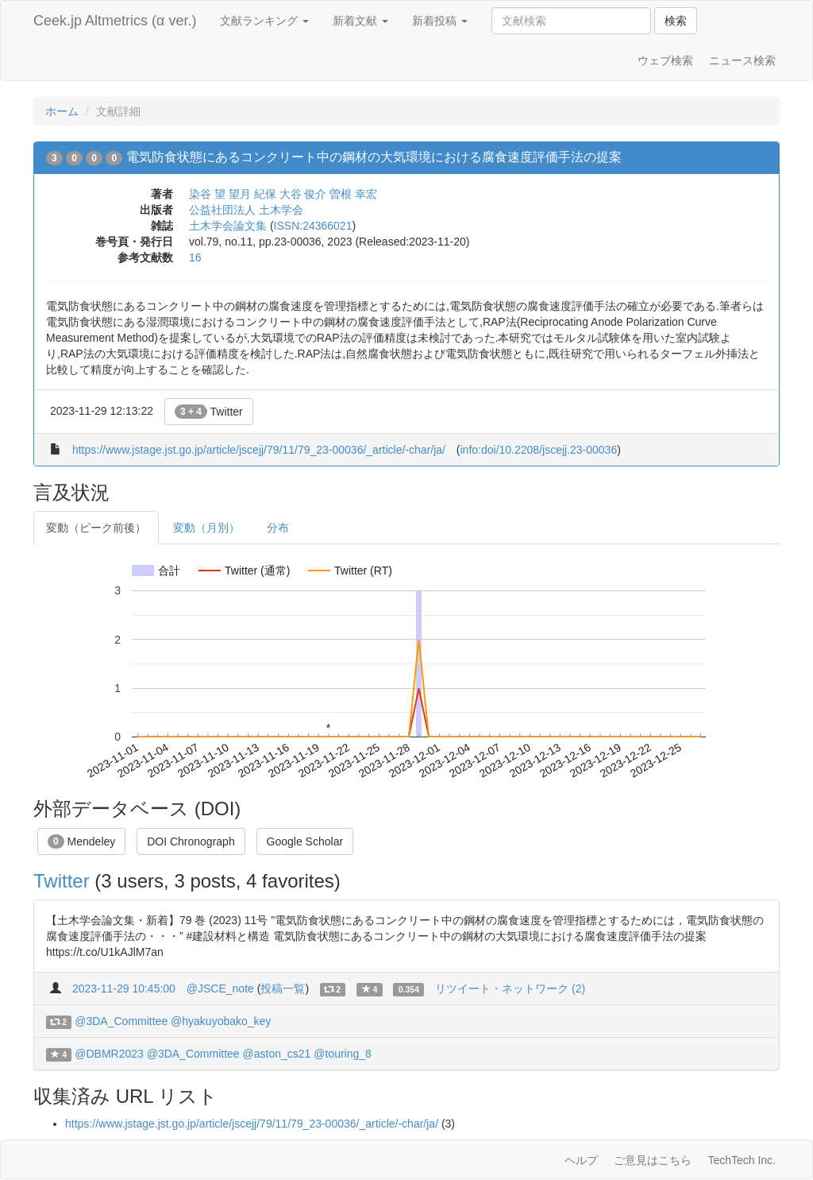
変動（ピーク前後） (96, 527)
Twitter (209, 411)
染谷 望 (207, 194)
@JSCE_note (220, 988)
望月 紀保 (252, 194)
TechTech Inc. (741, 1160)
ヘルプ (581, 1160)
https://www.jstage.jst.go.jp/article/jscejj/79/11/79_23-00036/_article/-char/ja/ (258, 449)
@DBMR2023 (109, 1053)
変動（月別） (206, 527)
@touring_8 (343, 1053)
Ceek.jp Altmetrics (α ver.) (114, 21)
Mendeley (81, 841)
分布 (278, 527)
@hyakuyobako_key (221, 1021)
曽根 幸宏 (353, 194)
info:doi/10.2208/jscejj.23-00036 (538, 449)
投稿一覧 (282, 988)
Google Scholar (305, 841)
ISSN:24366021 (313, 225)
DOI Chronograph (191, 841)
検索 (676, 20)
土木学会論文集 (228, 225)
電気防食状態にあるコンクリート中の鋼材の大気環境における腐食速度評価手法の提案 (374, 157)
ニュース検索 (742, 60)
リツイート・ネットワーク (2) (510, 988)
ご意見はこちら (653, 1160)
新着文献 (360, 20)
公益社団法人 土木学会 (246, 209)
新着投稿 (440, 20)
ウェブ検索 (665, 60)
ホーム (62, 111)
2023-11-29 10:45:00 (123, 988)
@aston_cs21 (277, 1053)
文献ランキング (264, 20)
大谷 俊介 (303, 194)
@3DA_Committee (121, 1021)
